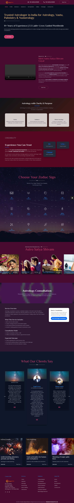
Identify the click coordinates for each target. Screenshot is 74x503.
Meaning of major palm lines (61, 458)
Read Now (15, 272)
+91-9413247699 (33, 2)
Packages (43, 6)
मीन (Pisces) (62, 230)
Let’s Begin (9, 37)
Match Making (4, 272)
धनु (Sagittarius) (12, 230)
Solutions (23, 6)
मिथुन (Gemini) (45, 198)
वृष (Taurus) (29, 198)
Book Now (64, 2)
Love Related (25, 272)
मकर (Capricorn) (28, 230)
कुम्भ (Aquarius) (45, 230)
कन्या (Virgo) (28, 214)
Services (16, 6)
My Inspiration (31, 6)
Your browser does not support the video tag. (20, 72)
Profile (11, 6)
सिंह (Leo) (11, 214)
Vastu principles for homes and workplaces (36, 458)
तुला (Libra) (45, 214)
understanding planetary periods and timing (10, 458)
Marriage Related (48, 272)
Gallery (37, 6)
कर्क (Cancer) (62, 198)
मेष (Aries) (11, 198)
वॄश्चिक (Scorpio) (62, 214)
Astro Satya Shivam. (25, 502)
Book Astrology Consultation (59, 318)
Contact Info (50, 6)
